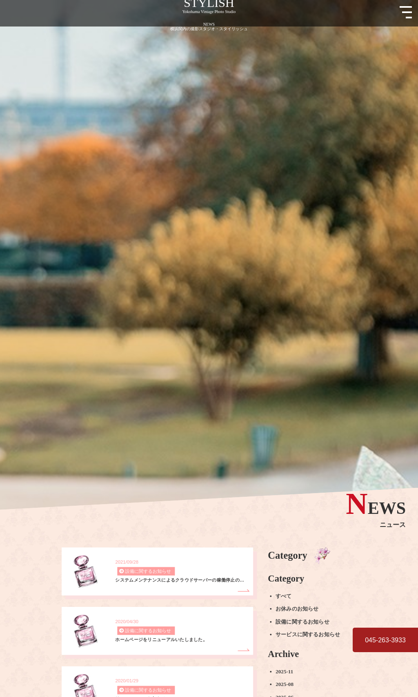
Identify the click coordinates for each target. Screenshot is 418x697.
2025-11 (284, 672)
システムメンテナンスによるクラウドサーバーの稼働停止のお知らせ (181, 580)
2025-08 (284, 684)
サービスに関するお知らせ (308, 634)
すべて (283, 596)
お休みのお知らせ (297, 609)
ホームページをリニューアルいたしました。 (161, 639)
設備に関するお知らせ (302, 621)
